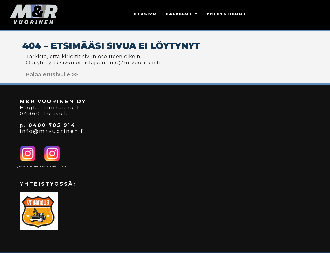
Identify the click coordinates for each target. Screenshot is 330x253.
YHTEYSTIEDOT (226, 13)
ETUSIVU (145, 13)
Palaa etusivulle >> (52, 75)
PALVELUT (180, 13)
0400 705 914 (52, 125)
